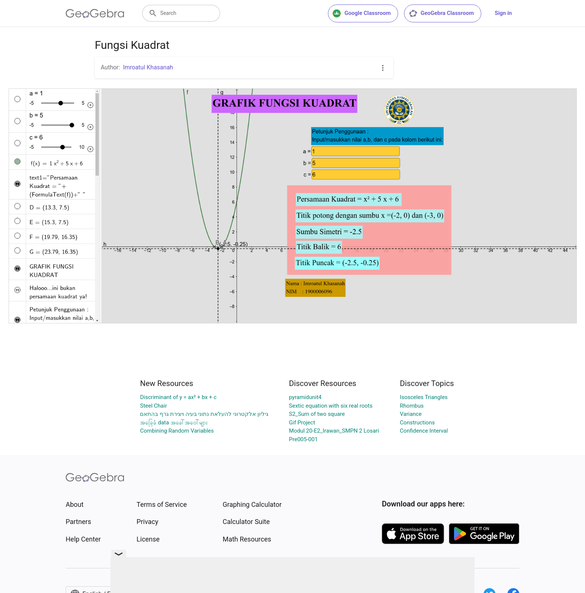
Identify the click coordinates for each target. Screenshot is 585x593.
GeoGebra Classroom (441, 13)
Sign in (503, 13)
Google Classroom (361, 13)
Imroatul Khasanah (148, 67)
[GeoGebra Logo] (95, 13)
